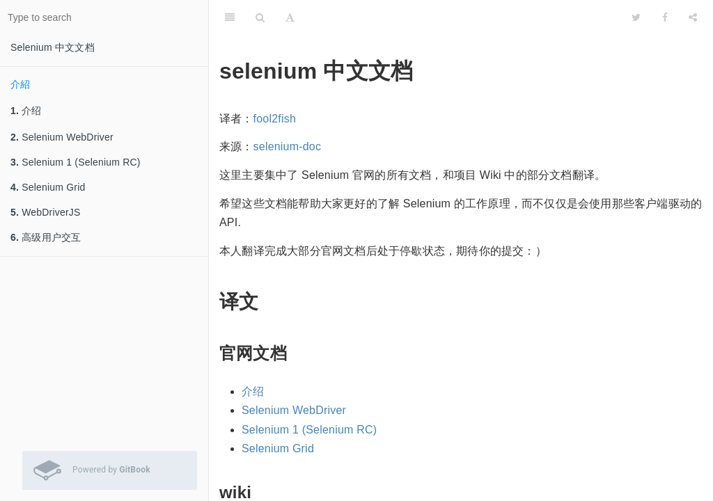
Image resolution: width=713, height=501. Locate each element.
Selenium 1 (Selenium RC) (75, 162)
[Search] (260, 17)
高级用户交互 (45, 237)
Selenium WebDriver (61, 137)
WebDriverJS (45, 212)
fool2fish (274, 119)
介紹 (20, 84)
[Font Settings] (290, 17)
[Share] (692, 17)
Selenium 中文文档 (52, 47)
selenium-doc (287, 146)
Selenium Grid (47, 187)
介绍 (26, 110)
